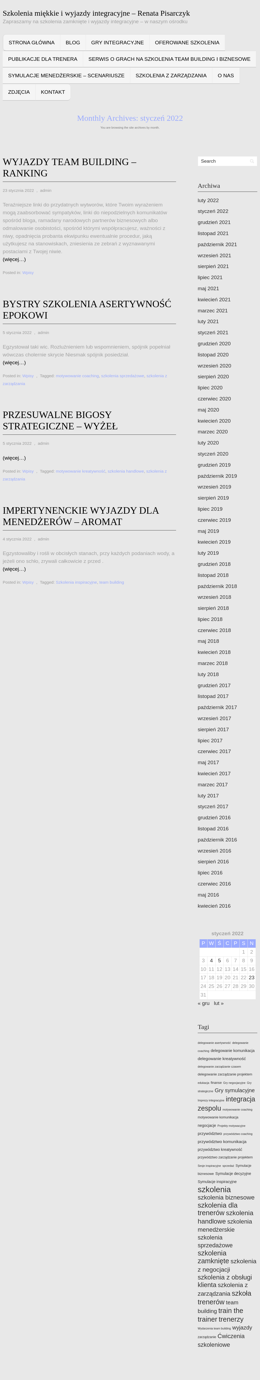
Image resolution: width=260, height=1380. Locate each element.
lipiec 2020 (210, 387)
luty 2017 (208, 795)
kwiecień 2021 (214, 299)
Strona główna (32, 42)
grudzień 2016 (214, 817)
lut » (219, 1003)
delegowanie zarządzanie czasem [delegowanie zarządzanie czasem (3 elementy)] (219, 1066)
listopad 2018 (213, 575)
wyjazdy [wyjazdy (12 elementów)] (242, 1327)
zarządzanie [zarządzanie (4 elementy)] (207, 1337)
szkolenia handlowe (126, 471)
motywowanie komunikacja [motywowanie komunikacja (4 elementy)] (218, 1117)
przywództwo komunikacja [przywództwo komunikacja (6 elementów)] (222, 1141)
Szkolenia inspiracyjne (76, 582)
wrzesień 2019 (214, 487)
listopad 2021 (213, 233)
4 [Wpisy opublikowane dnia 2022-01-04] (211, 960)
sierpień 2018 (213, 608)
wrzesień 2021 (214, 255)
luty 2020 (208, 443)
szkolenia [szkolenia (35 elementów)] (214, 1189)
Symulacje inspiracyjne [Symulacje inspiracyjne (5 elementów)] (217, 1181)
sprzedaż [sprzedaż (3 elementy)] (228, 1165)
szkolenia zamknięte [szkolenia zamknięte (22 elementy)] (213, 1257)
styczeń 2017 (213, 806)
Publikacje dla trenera (42, 59)
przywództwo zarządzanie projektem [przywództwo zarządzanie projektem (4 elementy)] (225, 1157)
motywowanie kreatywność (80, 471)
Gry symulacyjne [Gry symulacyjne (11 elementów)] (235, 1090)
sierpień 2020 (213, 376)
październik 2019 (217, 476)
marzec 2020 (213, 432)
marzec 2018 (213, 663)
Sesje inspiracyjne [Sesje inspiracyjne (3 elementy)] (209, 1165)
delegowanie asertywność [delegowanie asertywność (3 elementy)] (214, 1042)
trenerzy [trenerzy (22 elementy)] (231, 1319)
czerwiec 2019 (214, 520)
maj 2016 (208, 895)
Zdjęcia (19, 92)
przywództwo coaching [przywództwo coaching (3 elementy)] (237, 1133)
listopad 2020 (213, 354)
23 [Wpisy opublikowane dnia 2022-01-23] (251, 977)
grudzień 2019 (214, 465)
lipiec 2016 (210, 873)
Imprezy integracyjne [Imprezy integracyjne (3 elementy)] (211, 1100)
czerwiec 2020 (214, 399)
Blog (73, 42)
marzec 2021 (213, 310)
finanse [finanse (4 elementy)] (216, 1083)
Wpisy (28, 272)
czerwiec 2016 (214, 884)
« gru (204, 1003)
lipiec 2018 (210, 619)
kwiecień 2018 (214, 652)
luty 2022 (208, 200)
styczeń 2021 (213, 332)
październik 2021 (217, 244)
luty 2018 (208, 674)
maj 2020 (208, 410)
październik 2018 (217, 586)
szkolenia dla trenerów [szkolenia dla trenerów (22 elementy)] (218, 1209)
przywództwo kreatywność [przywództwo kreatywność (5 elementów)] (220, 1149)
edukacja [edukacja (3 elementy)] (203, 1082)
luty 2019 (208, 553)
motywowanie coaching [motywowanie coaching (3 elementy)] (237, 1109)
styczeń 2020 (213, 454)
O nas (226, 75)
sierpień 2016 (213, 861)
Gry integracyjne (117, 42)
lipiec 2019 (210, 509)
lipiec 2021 (210, 277)
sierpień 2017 (213, 729)
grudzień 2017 (214, 685)
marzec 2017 (213, 784)
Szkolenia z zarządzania (171, 75)
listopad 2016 (213, 828)
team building (111, 582)
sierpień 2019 (213, 498)
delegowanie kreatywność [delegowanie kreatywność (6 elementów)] (222, 1058)
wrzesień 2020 (214, 366)
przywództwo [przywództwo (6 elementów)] (210, 1133)
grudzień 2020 (214, 343)
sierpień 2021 (213, 266)
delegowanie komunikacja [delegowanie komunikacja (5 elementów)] (233, 1050)
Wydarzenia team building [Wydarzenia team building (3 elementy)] (214, 1328)
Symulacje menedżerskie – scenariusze (66, 75)
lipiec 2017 (210, 740)
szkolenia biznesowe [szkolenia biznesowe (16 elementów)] (226, 1197)
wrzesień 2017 (214, 718)
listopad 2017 (213, 696)
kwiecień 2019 (214, 542)
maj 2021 (208, 288)
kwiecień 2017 (214, 773)
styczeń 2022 (213, 211)
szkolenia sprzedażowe (122, 375)
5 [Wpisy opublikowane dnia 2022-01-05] (219, 960)
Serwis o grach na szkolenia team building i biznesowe (170, 59)
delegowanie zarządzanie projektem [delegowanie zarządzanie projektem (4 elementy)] (225, 1074)
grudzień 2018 (214, 564)
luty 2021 (208, 321)
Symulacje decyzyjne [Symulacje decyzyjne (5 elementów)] (233, 1173)
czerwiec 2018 (214, 630)
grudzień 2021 (214, 222)
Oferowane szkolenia (187, 42)
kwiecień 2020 (214, 421)
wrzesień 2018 (214, 597)
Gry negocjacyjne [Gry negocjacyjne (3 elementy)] (234, 1082)
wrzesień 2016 (214, 851)
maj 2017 (208, 762)
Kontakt (53, 92)
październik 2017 (217, 707)
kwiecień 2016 (214, 906)
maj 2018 (208, 641)
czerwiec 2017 (214, 751)
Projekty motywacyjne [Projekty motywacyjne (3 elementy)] (231, 1125)
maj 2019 (208, 531)
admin (45, 190)
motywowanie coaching (77, 375)
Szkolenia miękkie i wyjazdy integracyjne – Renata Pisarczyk (96, 13)
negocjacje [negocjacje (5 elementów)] (207, 1125)
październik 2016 (217, 840)
